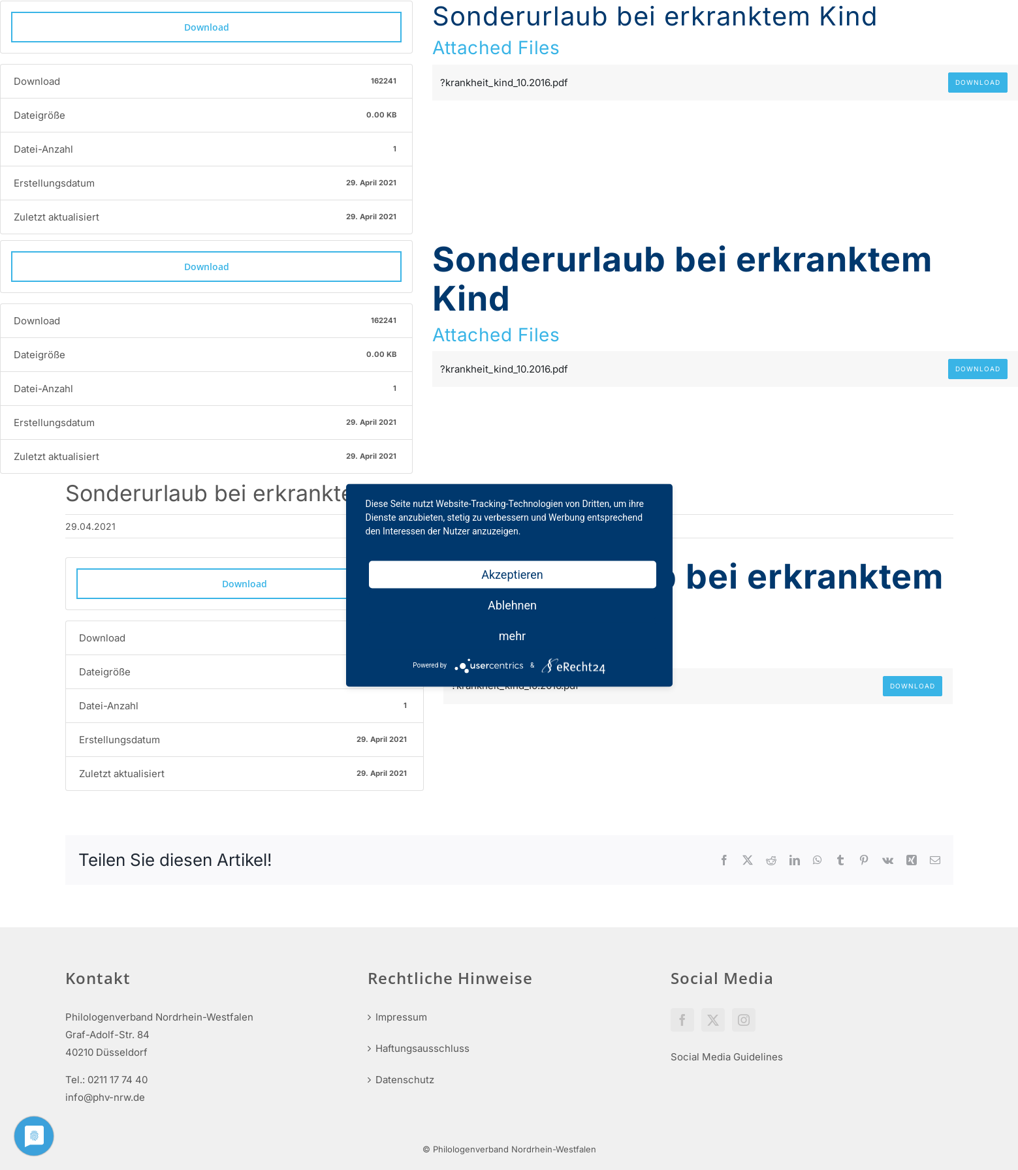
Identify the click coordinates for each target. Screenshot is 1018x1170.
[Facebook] (682, 1020)
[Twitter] (713, 1020)
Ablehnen (512, 604)
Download (206, 27)
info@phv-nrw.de (105, 1097)
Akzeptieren (512, 574)
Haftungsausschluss (422, 1048)
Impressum (401, 1017)
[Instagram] (744, 1020)
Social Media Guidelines (727, 1057)
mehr (512, 635)
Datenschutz (404, 1079)
